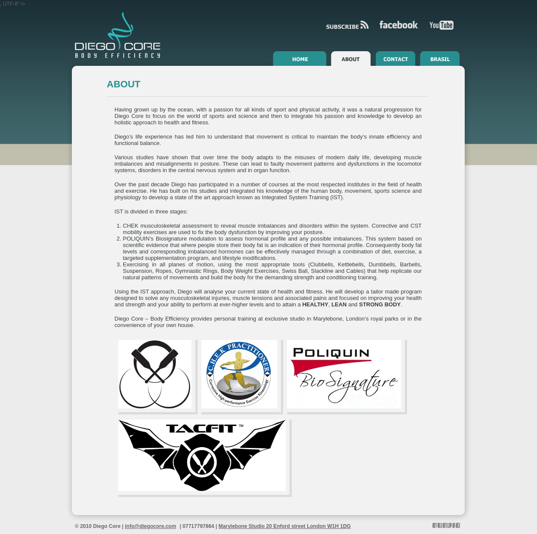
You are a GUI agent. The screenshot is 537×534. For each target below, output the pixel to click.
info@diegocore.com (150, 526)
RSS (347, 25)
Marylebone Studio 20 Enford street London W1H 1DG (285, 526)
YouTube (441, 25)
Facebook (399, 24)
